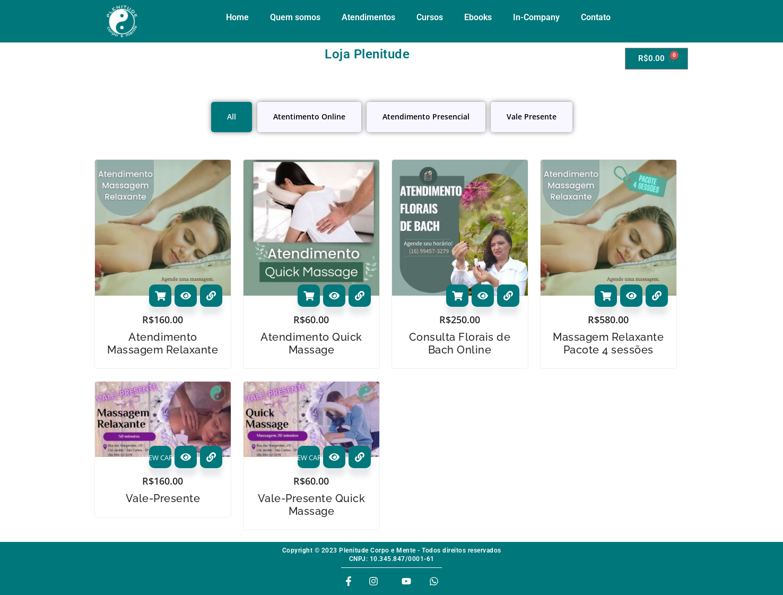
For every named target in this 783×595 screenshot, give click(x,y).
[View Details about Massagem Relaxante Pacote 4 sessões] (657, 295)
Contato (596, 17)
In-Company (536, 17)
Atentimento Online (309, 116)
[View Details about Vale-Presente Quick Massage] (360, 457)
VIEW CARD (160, 457)
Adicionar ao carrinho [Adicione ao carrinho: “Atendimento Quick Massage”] (309, 295)
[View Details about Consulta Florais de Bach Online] (508, 295)
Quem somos (295, 17)
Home (237, 17)
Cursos (429, 17)
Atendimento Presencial (425, 116)
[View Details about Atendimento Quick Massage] (360, 295)
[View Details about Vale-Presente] (211, 457)
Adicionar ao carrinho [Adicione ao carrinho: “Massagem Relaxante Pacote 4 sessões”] (606, 295)
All (231, 116)
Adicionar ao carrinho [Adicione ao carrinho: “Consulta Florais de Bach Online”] (457, 295)
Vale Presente (531, 116)
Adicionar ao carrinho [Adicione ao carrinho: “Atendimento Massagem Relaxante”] (160, 295)
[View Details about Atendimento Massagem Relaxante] (211, 295)
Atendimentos (368, 17)
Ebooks (478, 17)
